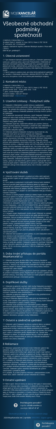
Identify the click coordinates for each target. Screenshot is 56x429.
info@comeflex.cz (20, 96)
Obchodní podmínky (17, 414)
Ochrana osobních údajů (37, 414)
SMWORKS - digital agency (41, 417)
